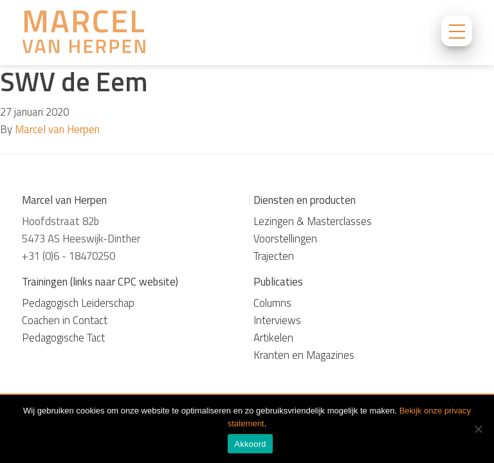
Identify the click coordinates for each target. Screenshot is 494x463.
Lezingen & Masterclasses (312, 221)
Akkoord (250, 444)
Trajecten (273, 256)
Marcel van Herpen (57, 129)
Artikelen (273, 337)
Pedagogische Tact (63, 337)
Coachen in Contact (64, 320)
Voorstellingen (285, 238)
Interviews (277, 320)
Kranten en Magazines (303, 355)
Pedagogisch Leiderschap (78, 303)
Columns (272, 303)
